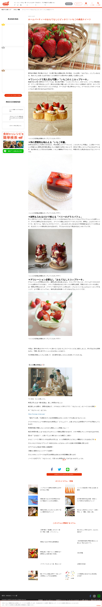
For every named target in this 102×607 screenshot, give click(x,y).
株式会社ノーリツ (11, 595)
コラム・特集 (16, 9)
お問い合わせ (85, 600)
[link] (16, 9)
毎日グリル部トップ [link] (6, 9)
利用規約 (40, 600)
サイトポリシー (50, 600)
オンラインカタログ (74, 600)
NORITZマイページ (61, 600)
